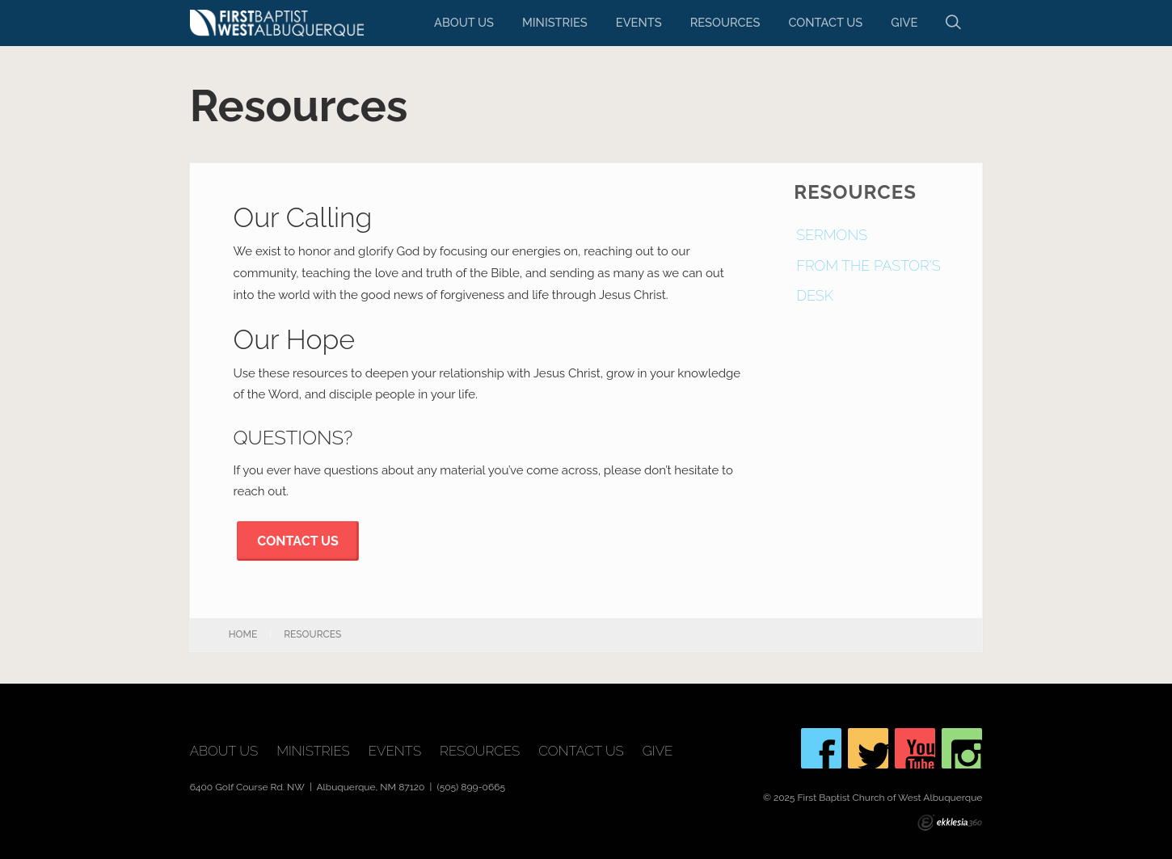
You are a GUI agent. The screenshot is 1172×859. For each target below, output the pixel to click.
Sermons (831, 234)
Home (243, 634)
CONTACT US (297, 541)
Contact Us (825, 22)
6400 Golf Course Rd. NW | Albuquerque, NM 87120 (309, 787)
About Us (464, 22)
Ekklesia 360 (949, 823)
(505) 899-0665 (470, 787)
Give (904, 22)
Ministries (555, 22)
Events (639, 22)
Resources (725, 22)
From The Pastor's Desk (868, 281)
